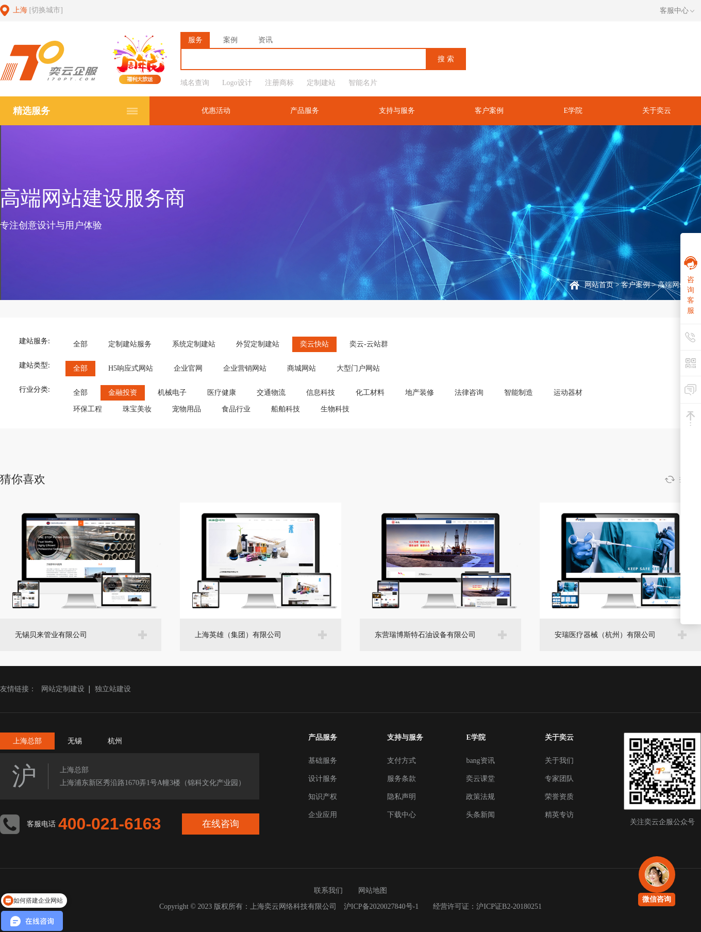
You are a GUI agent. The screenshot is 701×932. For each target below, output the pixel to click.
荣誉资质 (559, 797)
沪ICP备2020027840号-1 (381, 906)
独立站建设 (113, 689)
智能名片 (362, 83)
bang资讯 (480, 760)
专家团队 (559, 779)
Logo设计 (237, 83)
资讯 (265, 40)
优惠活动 (216, 110)
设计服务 (322, 779)
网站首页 (599, 285)
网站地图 (372, 890)
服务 (195, 40)
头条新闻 (480, 815)
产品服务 (304, 110)
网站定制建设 (63, 689)
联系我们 (328, 890)
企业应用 (322, 815)
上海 (38, 10)
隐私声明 (401, 797)
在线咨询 (220, 824)
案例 (230, 40)
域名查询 (194, 83)
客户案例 (489, 110)
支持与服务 (397, 110)
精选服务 (31, 111)
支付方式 (401, 760)
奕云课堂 (480, 779)
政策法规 (480, 797)
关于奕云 (656, 110)
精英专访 (559, 815)
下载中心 (401, 815)
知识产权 (322, 797)
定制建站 (321, 83)
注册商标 (279, 83)
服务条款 (401, 779)
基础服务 (322, 760)
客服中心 (677, 11)
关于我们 (559, 760)
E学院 (572, 110)
